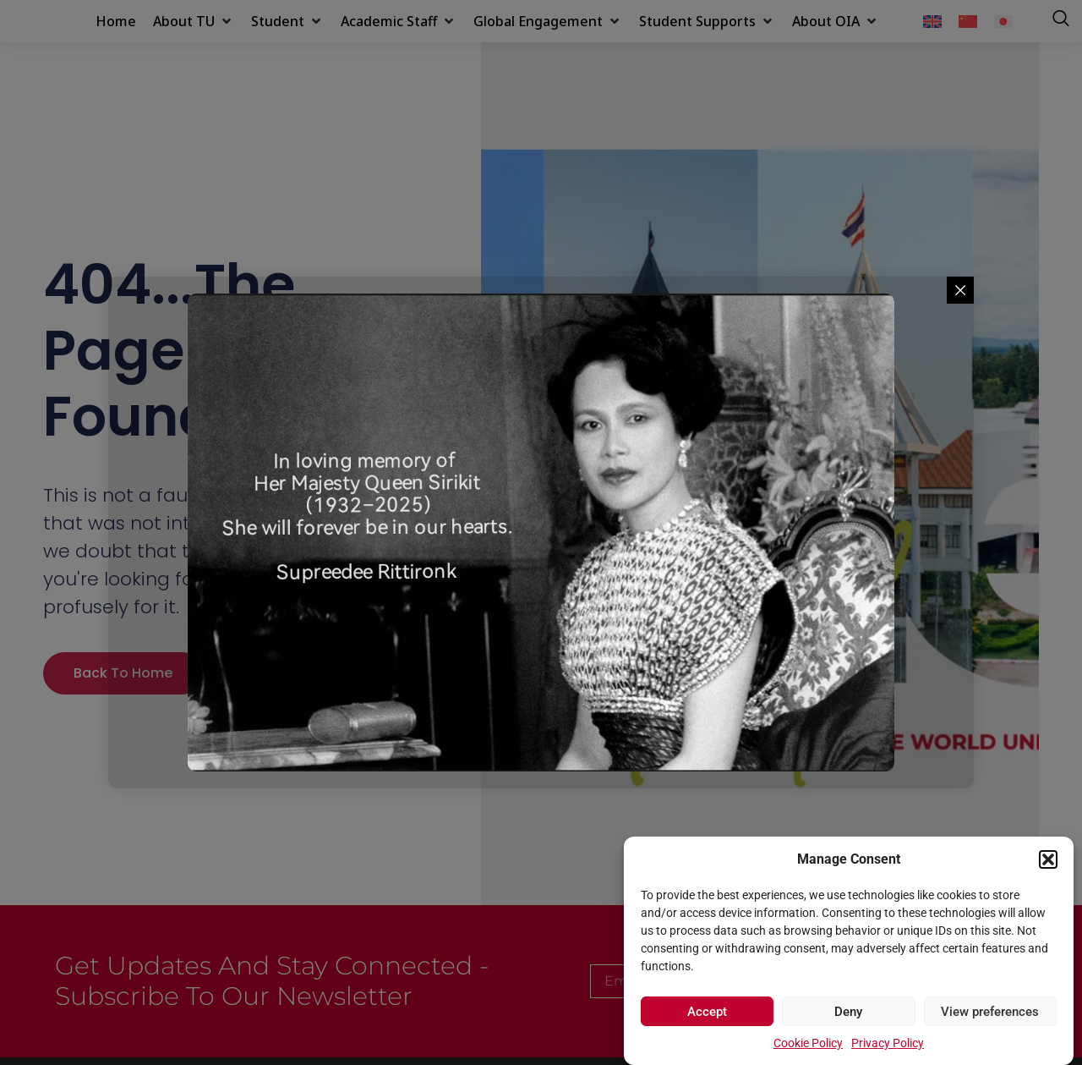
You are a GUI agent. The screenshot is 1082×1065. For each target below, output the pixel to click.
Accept (707, 1011)
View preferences (990, 1011)
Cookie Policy (808, 1043)
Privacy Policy (887, 1043)
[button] (1048, 850)
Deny (848, 1011)
